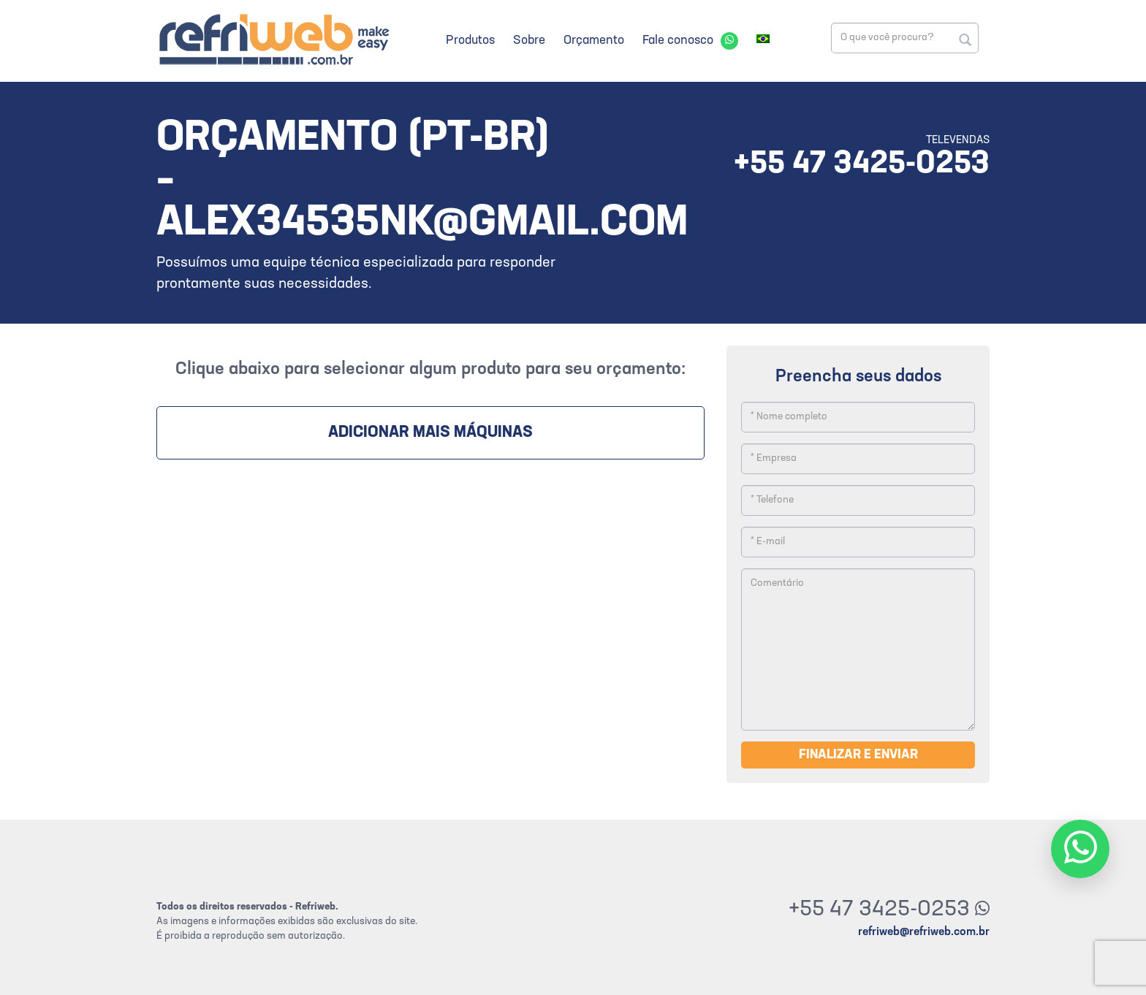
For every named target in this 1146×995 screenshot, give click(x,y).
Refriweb (273, 39)
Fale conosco (677, 40)
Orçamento (593, 40)
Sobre (529, 40)
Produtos (470, 40)
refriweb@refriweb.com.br (924, 932)
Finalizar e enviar (858, 755)
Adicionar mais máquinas (430, 432)
